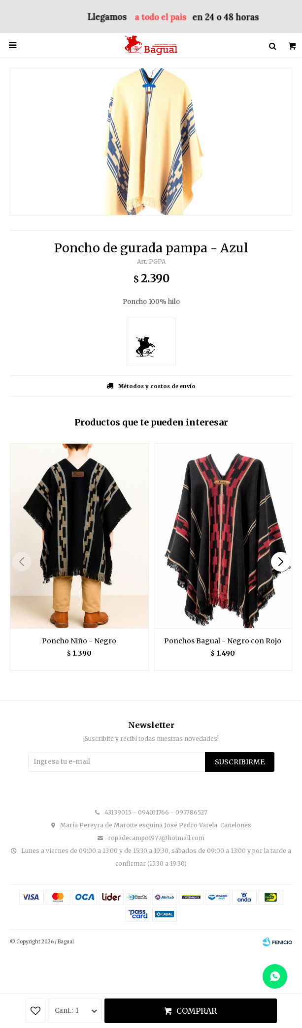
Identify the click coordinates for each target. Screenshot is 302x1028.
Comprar (196, 1011)
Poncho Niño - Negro (79, 640)
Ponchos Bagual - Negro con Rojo (222, 640)
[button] (280, 562)
